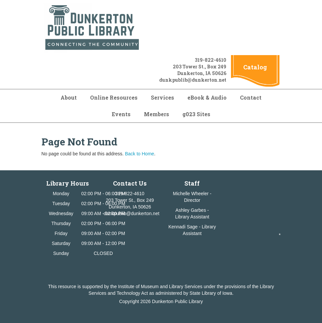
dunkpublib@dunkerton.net (192, 80)
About (68, 97)
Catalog (255, 67)
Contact (251, 97)
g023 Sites (196, 114)
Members (156, 114)
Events (121, 114)
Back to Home (139, 153)
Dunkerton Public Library (177, 301)
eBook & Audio (207, 97)
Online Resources (114, 97)
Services (162, 97)
